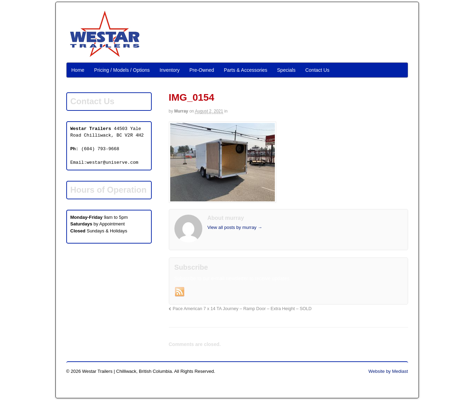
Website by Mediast (388, 371)
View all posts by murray (235, 227)
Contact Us (317, 70)
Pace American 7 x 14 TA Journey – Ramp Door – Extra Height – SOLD (242, 308)
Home (78, 70)
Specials (286, 70)
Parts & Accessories (246, 70)
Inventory (169, 70)
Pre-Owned (201, 70)
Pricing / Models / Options (122, 70)
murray (181, 111)
